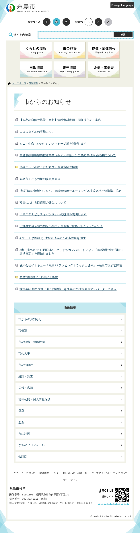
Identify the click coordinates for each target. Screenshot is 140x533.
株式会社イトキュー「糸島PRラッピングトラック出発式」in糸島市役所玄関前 (71, 265)
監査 (21, 422)
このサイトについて (24, 473)
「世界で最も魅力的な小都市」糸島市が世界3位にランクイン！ (61, 226)
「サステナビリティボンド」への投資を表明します (53, 214)
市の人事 (24, 353)
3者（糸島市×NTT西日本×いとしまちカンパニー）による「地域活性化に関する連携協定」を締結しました (72, 251)
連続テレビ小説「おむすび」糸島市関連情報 (49, 167)
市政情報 (33, 83)
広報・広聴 (25, 387)
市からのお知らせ (30, 319)
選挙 (21, 410)
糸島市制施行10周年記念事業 (39, 277)
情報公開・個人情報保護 (34, 399)
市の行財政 (25, 365)
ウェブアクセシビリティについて (109, 473)
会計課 (22, 456)
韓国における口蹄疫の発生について (43, 202)
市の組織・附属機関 (31, 342)
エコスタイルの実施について (38, 131)
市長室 (22, 330)
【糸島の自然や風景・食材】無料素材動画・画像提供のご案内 (60, 119)
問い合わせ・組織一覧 (75, 473)
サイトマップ (70, 479)
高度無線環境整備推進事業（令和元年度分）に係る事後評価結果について (68, 155)
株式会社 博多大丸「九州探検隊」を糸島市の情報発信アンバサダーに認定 (68, 289)
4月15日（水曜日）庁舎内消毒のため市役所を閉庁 (53, 238)
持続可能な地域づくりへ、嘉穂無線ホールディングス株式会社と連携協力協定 (71, 190)
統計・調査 (25, 376)
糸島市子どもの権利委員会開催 (40, 179)
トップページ (19, 83)
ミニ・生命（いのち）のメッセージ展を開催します (53, 143)
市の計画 (24, 433)
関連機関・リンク (49, 473)
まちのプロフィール (31, 445)
